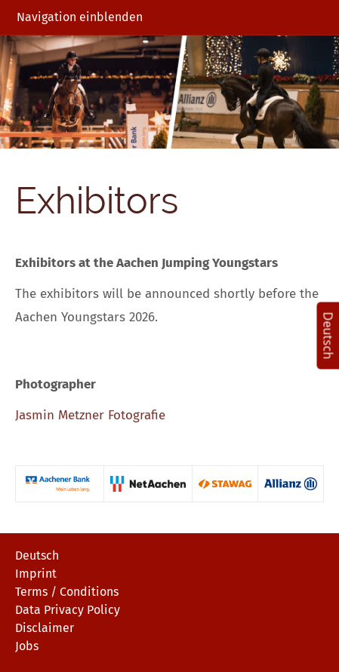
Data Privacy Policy (67, 610)
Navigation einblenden (80, 17)
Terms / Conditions (67, 592)
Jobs (27, 646)
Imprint (36, 573)
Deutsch (37, 555)
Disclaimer (44, 628)
